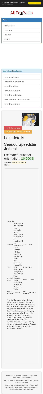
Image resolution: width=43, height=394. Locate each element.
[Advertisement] (21, 57)
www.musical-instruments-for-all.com (17, 99)
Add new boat (9, 26)
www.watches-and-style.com (14, 82)
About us (8, 35)
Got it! (34, 3)
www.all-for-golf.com (12, 86)
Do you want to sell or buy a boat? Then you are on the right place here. (21, 381)
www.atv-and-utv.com (12, 77)
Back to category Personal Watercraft (18, 132)
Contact (7, 39)
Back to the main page (13, 128)
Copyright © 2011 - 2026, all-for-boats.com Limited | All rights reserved (21, 376)
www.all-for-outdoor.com (13, 95)
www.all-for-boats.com (12, 104)
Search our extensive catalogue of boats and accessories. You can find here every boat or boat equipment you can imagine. (21, 387)
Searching (8, 30)
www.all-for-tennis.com (12, 90)
